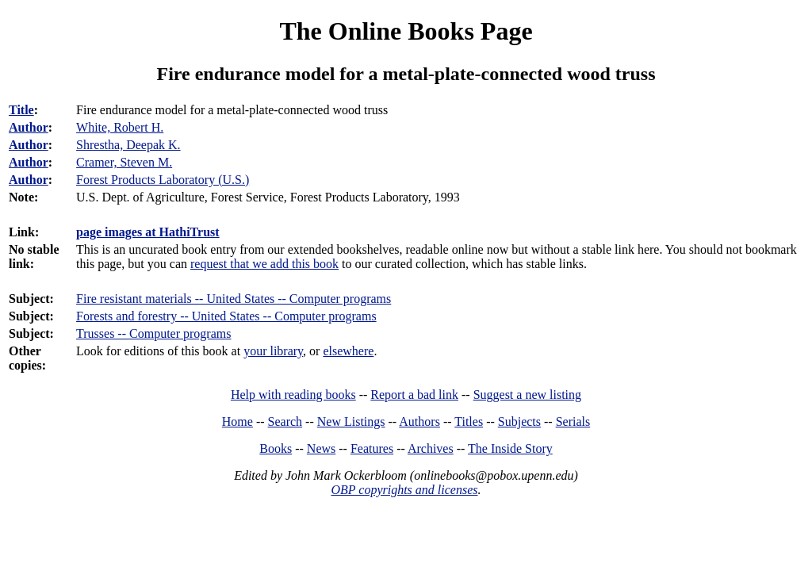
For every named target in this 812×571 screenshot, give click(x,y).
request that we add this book (264, 263)
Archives (431, 448)
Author (28, 127)
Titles (468, 421)
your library (273, 351)
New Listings (351, 421)
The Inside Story (510, 448)
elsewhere (348, 351)
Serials (573, 421)
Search (285, 421)
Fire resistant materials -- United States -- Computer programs (233, 298)
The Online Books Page (405, 31)
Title (21, 110)
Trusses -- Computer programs (153, 333)
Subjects (519, 421)
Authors (419, 421)
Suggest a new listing (527, 394)
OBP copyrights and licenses (404, 489)
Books (275, 448)
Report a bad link (414, 394)
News (321, 448)
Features (371, 448)
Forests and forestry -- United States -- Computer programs (226, 316)
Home (237, 421)
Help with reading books (293, 394)
